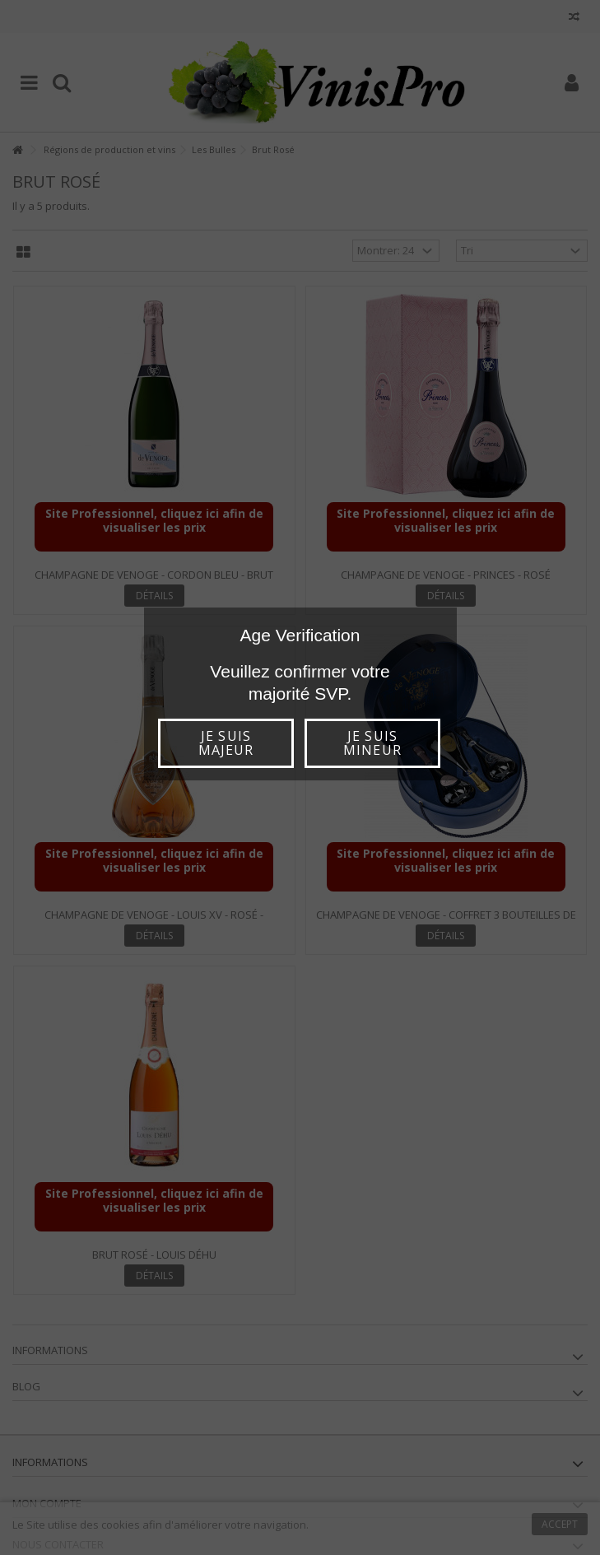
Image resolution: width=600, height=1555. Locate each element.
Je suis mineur (372, 743)
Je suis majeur (225, 743)
